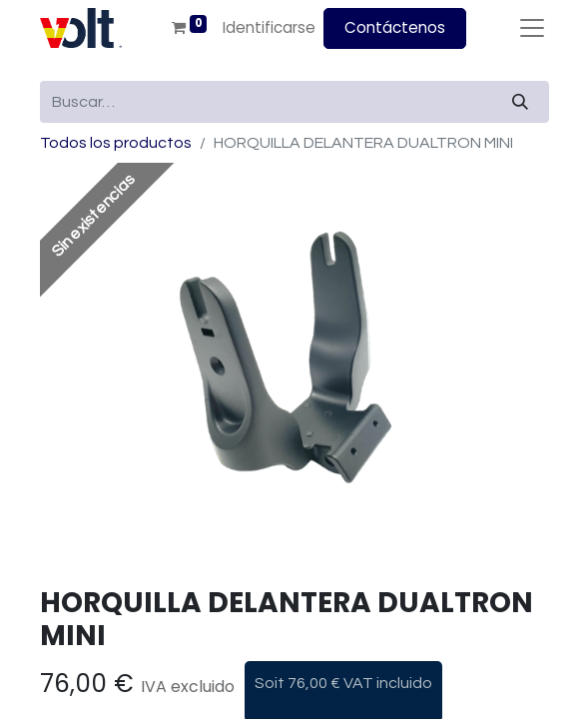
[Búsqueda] (520, 102)
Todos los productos (116, 143)
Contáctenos (394, 27)
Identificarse (269, 27)
